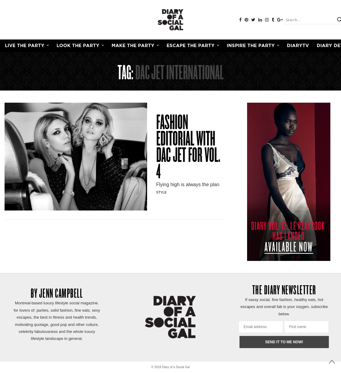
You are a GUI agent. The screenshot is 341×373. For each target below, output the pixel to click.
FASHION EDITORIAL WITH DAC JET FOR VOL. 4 (188, 148)
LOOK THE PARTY (78, 46)
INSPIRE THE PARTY (251, 46)
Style (161, 192)
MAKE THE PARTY (133, 46)
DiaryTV (298, 46)
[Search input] (309, 19)
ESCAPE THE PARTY (191, 46)
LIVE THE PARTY (24, 46)
